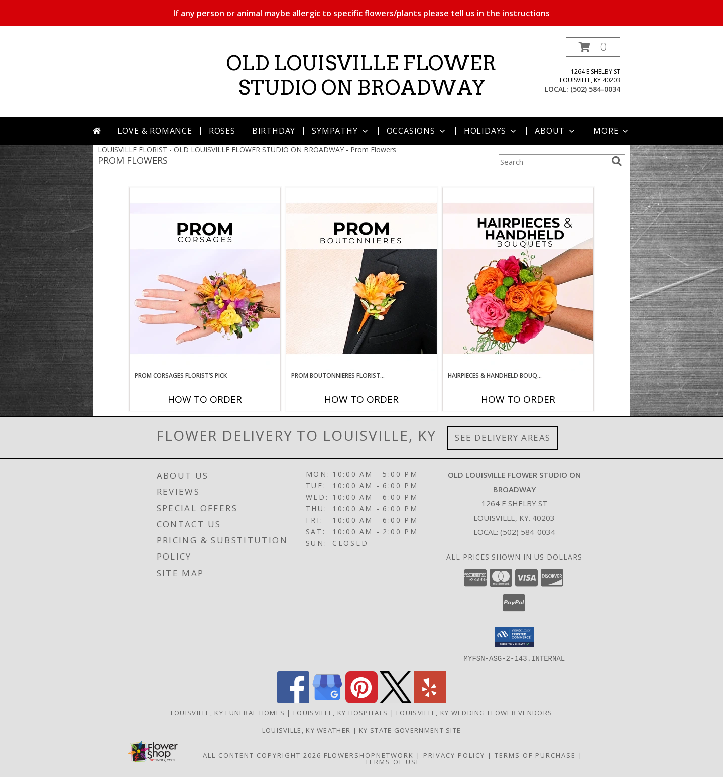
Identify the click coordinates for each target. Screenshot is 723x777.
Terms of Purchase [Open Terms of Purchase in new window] (535, 754)
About (556, 130)
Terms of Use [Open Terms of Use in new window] (393, 761)
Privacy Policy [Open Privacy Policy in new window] (454, 754)
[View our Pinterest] (361, 700)
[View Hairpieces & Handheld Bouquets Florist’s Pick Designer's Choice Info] (518, 279)
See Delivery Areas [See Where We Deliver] (503, 437)
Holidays (491, 130)
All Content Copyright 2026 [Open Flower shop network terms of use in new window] (262, 754)
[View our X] (396, 700)
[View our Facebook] (293, 700)
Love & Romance (154, 130)
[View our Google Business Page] (327, 700)
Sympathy (341, 130)
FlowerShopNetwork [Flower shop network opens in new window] (369, 754)
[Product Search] (553, 162)
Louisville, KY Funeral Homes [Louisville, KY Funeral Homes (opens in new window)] (228, 712)
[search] (617, 161)
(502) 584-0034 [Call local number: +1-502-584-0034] (595, 89)
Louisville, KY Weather (306, 729)
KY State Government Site (410, 729)
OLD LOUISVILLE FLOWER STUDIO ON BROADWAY (361, 75)
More (611, 130)
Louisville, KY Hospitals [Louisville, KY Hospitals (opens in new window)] (340, 712)
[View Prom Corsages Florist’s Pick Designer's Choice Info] (205, 279)
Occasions (417, 130)
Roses (222, 130)
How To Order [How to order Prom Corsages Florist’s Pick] (205, 399)
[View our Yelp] (430, 700)
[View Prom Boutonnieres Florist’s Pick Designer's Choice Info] (361, 279)
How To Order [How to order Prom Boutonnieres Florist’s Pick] (361, 399)
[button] (593, 47)
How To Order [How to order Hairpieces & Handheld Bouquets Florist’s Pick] (518, 399)
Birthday (273, 130)
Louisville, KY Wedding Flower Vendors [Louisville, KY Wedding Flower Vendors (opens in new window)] (474, 712)
